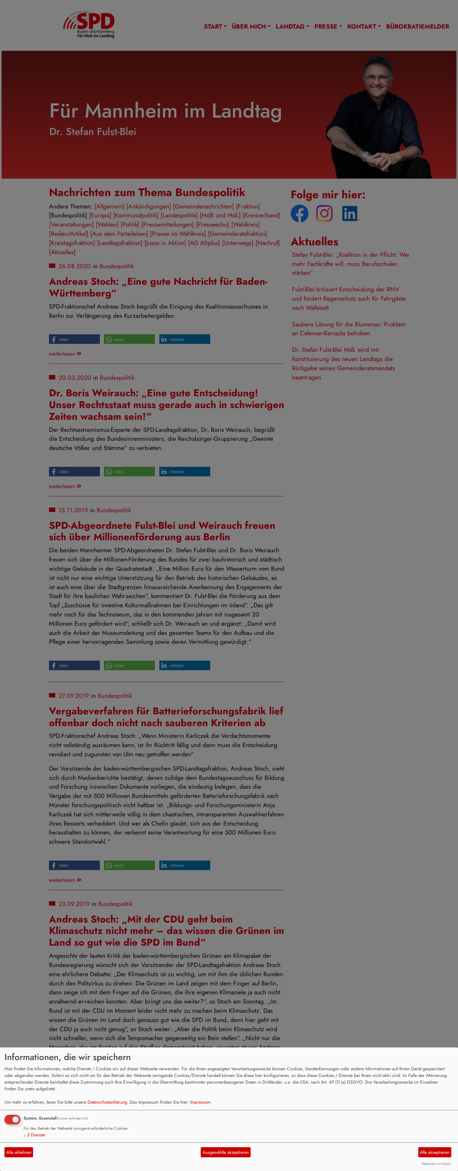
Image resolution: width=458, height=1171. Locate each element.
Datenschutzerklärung (107, 1102)
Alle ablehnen (18, 1152)
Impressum (200, 1102)
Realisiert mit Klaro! (436, 1163)
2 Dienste (34, 1135)
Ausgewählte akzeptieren (226, 1152)
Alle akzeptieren (434, 1152)
